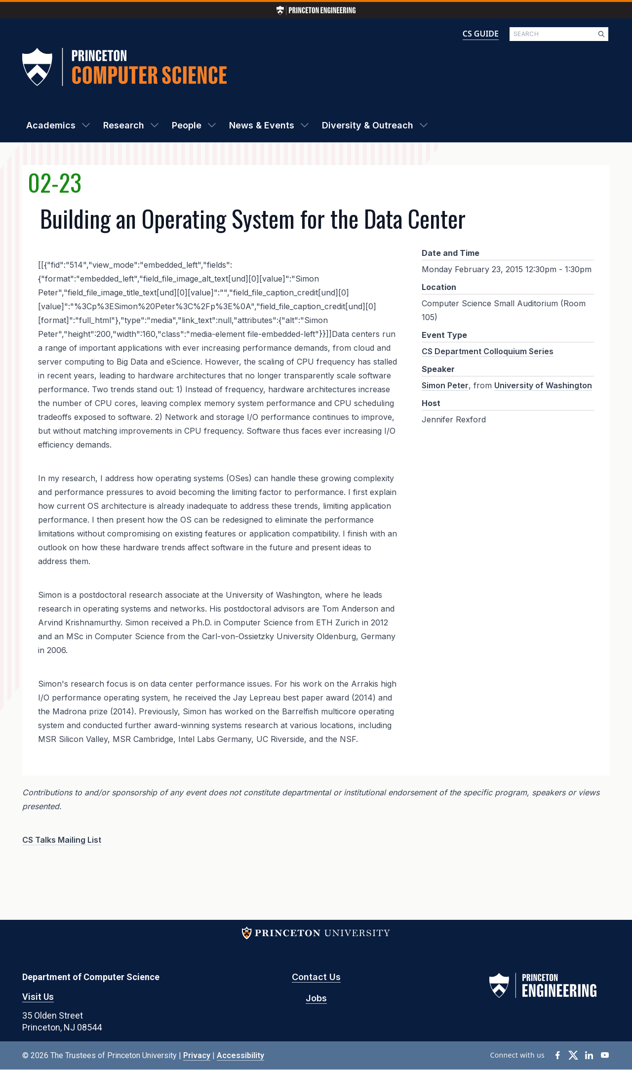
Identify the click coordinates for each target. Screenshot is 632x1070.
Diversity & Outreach (367, 125)
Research (123, 125)
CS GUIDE (481, 33)
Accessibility (240, 1055)
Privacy (196, 1055)
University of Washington (543, 385)
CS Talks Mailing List (61, 840)
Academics (51, 125)
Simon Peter (445, 385)
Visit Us (38, 996)
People (186, 125)
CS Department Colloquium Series (487, 351)
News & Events (261, 125)
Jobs (316, 998)
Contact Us (316, 977)
